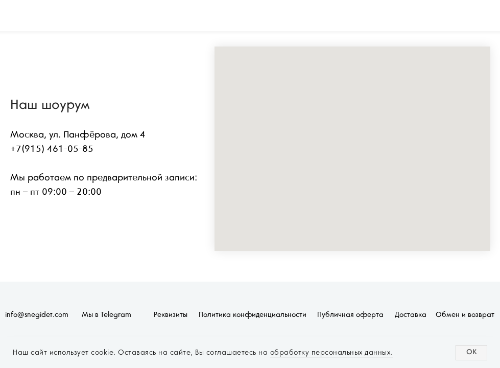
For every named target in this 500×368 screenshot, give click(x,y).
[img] (35, 16)
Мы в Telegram (106, 315)
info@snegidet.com (36, 315)
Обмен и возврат (465, 315)
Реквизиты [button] (170, 315)
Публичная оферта (350, 315)
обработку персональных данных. (331, 352)
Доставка (410, 315)
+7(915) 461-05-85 (51, 149)
